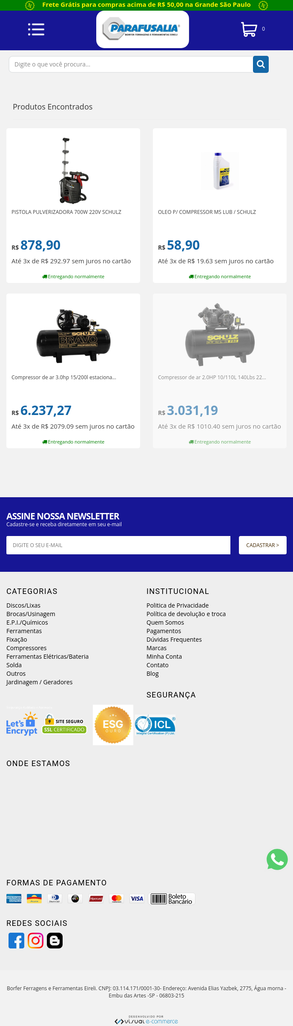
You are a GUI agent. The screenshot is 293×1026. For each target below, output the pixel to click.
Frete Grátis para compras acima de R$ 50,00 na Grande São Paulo (146, 4)
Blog (152, 673)
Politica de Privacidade (177, 605)
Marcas (156, 648)
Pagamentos (163, 631)
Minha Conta (164, 656)
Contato (157, 665)
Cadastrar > (262, 545)
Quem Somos (165, 622)
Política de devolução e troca (186, 614)
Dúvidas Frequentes (174, 639)
